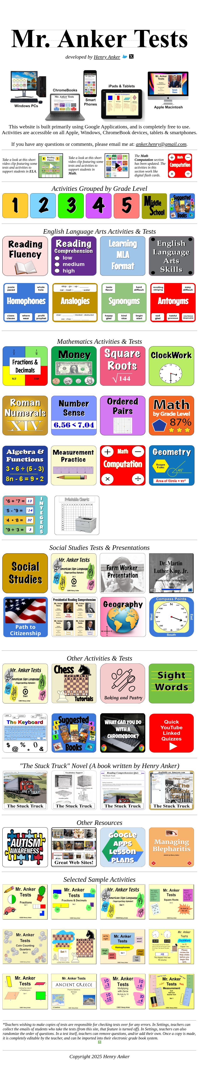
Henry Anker (107, 57)
